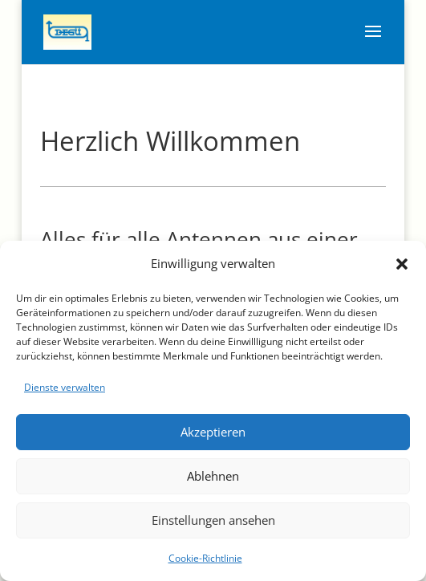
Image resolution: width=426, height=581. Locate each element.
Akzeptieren (213, 432)
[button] (402, 264)
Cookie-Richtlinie (205, 558)
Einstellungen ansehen (213, 520)
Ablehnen (213, 476)
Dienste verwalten (64, 387)
